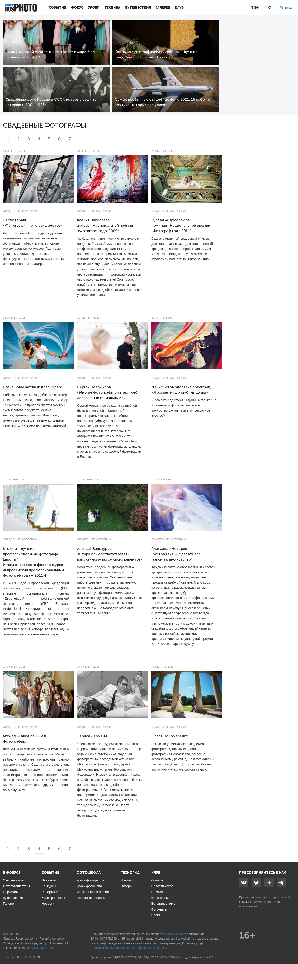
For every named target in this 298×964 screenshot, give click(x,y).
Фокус (77, 7)
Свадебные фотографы (21, 211)
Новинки (127, 880)
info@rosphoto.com (40, 948)
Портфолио (11, 892)
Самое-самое (13, 880)
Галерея (163, 7)
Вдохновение (13, 898)
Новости (48, 903)
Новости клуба (162, 886)
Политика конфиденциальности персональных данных (129, 948)
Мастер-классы (53, 898)
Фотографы (160, 898)
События (57, 7)
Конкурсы (49, 886)
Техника (112, 7)
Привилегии (160, 892)
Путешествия (138, 7)
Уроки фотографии (90, 880)
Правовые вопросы (90, 898)
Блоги (155, 915)
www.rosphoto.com (267, 902)
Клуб (179, 7)
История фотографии (92, 892)
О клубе (157, 880)
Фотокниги (159, 909)
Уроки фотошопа (89, 886)
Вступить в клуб (163, 903)
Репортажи (50, 892)
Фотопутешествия (16, 886)
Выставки (49, 880)
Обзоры (126, 886)
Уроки (94, 7)
